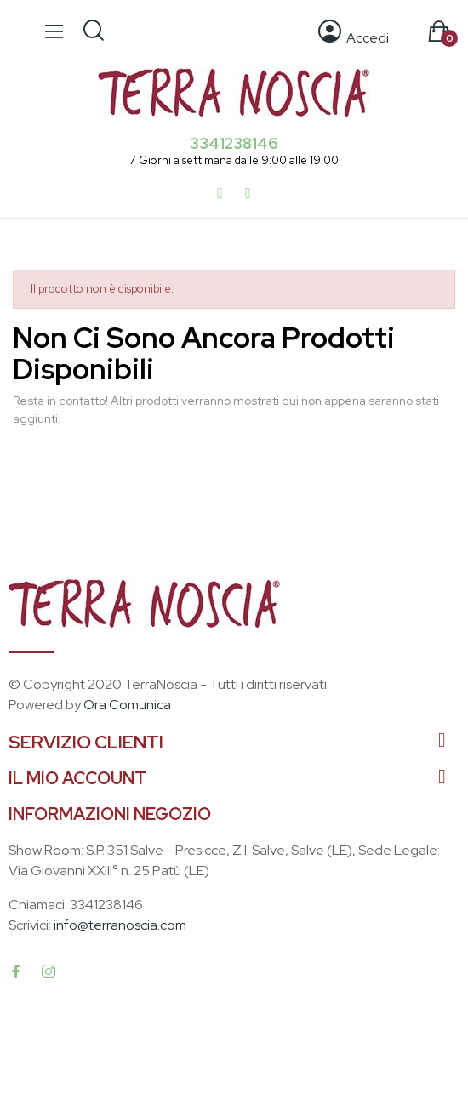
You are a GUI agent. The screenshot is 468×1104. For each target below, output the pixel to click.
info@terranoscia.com (120, 925)
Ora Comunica (127, 705)
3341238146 (234, 143)
